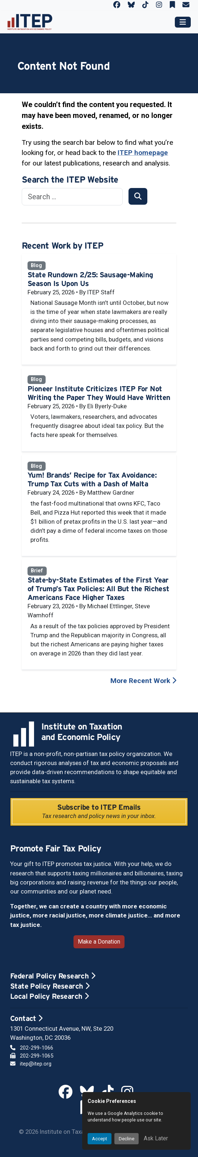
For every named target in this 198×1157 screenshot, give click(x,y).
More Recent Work (143, 680)
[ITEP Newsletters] (185, 5)
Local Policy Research (49, 996)
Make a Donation (99, 941)
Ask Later (156, 1138)
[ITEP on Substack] (172, 5)
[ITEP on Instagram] (159, 5)
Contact (26, 1018)
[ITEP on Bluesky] (131, 5)
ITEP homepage (143, 152)
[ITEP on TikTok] (145, 5)
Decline (126, 1138)
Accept (99, 1138)
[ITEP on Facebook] (116, 5)
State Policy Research (49, 986)
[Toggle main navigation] (183, 22)
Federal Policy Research (52, 976)
